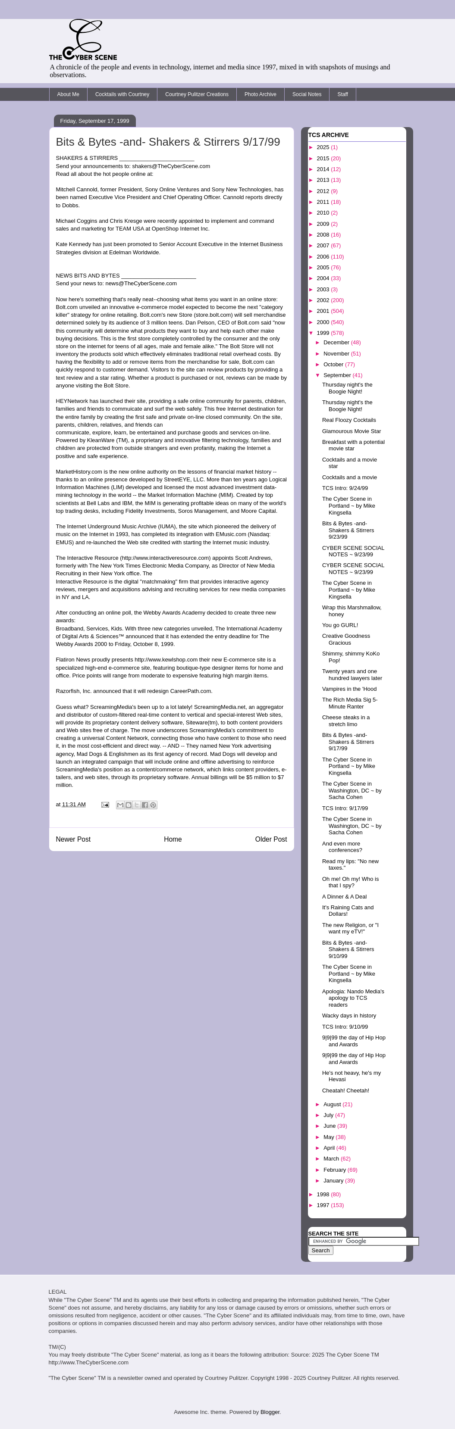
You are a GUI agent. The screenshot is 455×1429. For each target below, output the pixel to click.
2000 (324, 322)
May (329, 1137)
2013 (324, 180)
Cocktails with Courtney (122, 94)
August (332, 1104)
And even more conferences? (342, 847)
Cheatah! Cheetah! (345, 1090)
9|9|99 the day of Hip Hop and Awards (354, 1041)
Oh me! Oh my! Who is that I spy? (350, 882)
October (334, 364)
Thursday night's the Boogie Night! (347, 388)
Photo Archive (260, 94)
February (335, 1170)
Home (173, 839)
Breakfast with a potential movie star (353, 445)
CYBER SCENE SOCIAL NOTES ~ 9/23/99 (353, 551)
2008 (324, 234)
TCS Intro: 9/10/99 (345, 1026)
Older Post (271, 839)
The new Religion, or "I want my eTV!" (350, 928)
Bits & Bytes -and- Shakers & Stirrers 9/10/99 (348, 949)
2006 (324, 256)
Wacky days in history (349, 1015)
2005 (324, 267)
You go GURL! (340, 625)
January (334, 1180)
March (332, 1158)
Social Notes (306, 94)
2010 (324, 212)
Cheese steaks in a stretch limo (346, 720)
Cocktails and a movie (349, 477)
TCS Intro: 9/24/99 (345, 488)
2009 (324, 224)
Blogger (269, 1412)
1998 (324, 1194)
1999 (324, 333)
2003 (324, 289)
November (337, 353)
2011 (324, 202)
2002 (324, 300)
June (330, 1126)
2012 (324, 191)
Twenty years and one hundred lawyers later (352, 674)
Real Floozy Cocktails (349, 420)
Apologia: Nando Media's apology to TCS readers (353, 998)
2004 (324, 278)
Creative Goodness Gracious (346, 639)
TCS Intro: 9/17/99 (345, 808)
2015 (324, 158)
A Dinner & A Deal (344, 896)
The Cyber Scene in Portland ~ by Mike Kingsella (348, 505)
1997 (324, 1205)
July (329, 1115)
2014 (324, 169)
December (337, 342)
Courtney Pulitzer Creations (197, 94)
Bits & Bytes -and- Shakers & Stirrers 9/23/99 (348, 530)
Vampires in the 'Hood (349, 689)
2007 (324, 245)
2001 (324, 311)
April (329, 1148)
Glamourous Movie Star (351, 431)
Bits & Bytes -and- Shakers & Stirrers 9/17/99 (348, 742)
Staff (342, 94)
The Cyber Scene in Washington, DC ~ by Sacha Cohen (352, 790)
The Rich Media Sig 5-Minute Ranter (350, 703)
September (337, 375)
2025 (324, 147)
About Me (68, 94)
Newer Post (73, 839)
